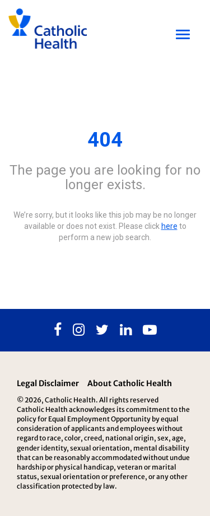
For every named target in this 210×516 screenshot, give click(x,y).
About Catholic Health (129, 383)
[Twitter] (102, 330)
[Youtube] (150, 330)
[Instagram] (79, 330)
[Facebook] (58, 330)
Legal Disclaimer (48, 383)
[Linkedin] (126, 330)
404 (105, 140)
